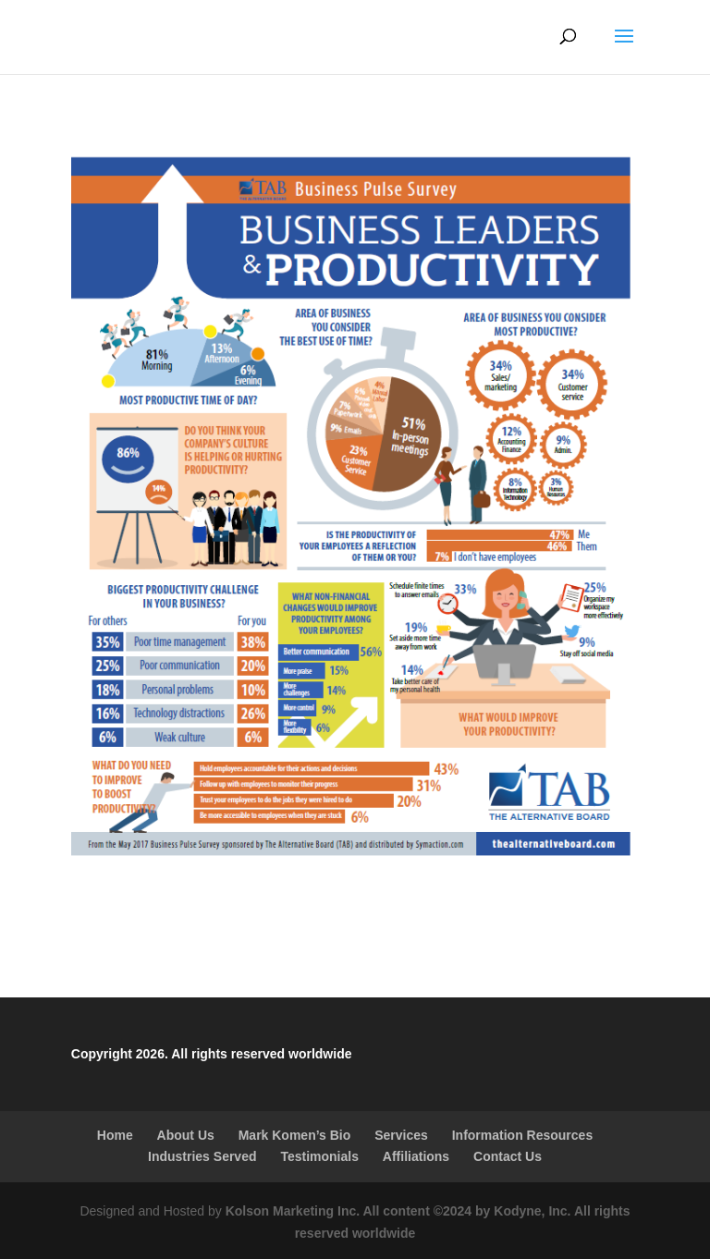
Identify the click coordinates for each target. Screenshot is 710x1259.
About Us (185, 1135)
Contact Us (507, 1156)
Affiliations (416, 1156)
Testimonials (319, 1156)
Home (115, 1135)
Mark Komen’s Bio (295, 1135)
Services (401, 1135)
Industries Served (202, 1156)
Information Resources (522, 1135)
